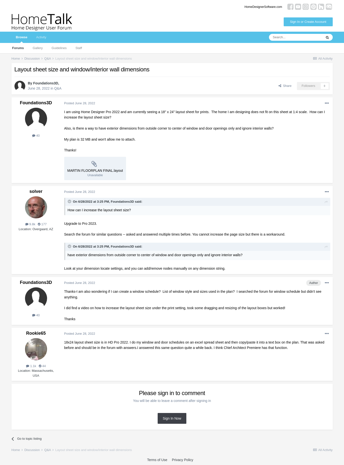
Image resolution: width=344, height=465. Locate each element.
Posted (79, 103)
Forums (18, 48)
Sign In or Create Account (308, 22)
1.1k (31, 366)
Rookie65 (36, 333)
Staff (79, 48)
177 (42, 224)
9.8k (30, 224)
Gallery (38, 48)
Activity (41, 37)
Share (285, 86)
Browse (21, 39)
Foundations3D (45, 83)
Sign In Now (172, 418)
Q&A (58, 88)
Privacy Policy (182, 460)
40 (36, 135)
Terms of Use (157, 460)
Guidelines (58, 48)
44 (42, 366)
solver (35, 191)
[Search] (295, 37)
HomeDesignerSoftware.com (263, 7)
